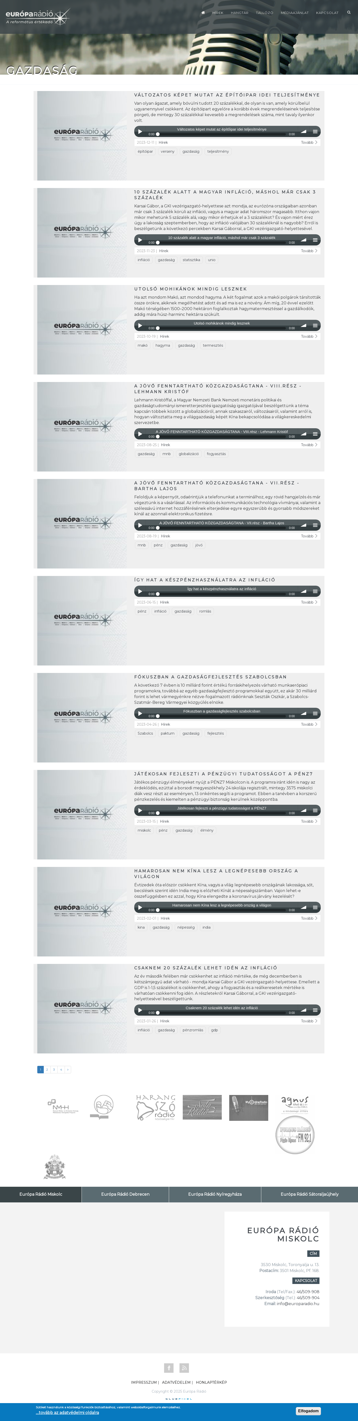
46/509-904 (307, 1297)
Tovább (309, 142)
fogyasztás (216, 454)
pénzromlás (193, 1030)
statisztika (191, 260)
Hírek (218, 13)
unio (212, 260)
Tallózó (264, 13)
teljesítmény (218, 151)
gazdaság (190, 151)
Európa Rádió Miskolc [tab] (40, 1194)
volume (303, 131)
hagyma (163, 345)
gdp (214, 1030)
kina (141, 927)
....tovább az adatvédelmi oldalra (67, 1412)
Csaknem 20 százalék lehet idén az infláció (206, 968)
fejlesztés (215, 733)
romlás (205, 611)
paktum (168, 733)
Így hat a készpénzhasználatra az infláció (205, 580)
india (207, 927)
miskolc (144, 830)
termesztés (213, 345)
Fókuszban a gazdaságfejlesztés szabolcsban (210, 677)
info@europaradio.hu (298, 1303)
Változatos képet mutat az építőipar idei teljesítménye (227, 95)
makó (143, 345)
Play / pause (139, 131)
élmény (207, 830)
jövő (199, 545)
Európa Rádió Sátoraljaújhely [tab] (310, 1194)
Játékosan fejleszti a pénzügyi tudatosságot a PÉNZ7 (223, 774)
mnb (167, 454)
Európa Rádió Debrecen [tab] (125, 1194)
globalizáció (189, 454)
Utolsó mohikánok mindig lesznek (190, 289)
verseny (168, 151)
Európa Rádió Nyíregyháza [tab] (215, 1194)
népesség (186, 927)
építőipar (145, 151)
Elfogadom (308, 1411)
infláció (144, 260)
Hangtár (240, 13)
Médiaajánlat (295, 13)
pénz (158, 545)
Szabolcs (145, 733)
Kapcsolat (327, 13)
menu (315, 131)
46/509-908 (308, 1291)
